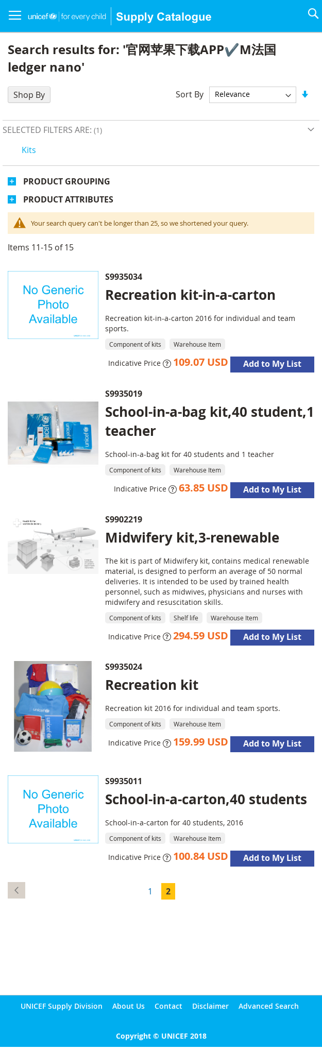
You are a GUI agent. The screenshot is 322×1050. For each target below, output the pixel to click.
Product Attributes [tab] (68, 199)
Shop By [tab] (29, 94)
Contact (168, 1006)
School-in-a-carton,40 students (206, 799)
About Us (128, 1006)
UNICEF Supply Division (62, 1006)
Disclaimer (210, 1006)
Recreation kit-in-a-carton (190, 294)
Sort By (190, 93)
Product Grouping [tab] (66, 181)
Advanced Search (269, 1006)
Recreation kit (151, 684)
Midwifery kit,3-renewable (192, 537)
